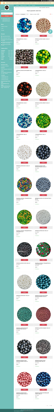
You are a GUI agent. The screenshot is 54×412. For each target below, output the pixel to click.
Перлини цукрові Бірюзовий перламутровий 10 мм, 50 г (41, 296)
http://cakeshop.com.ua (5, 83)
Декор (25, 7)
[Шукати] (11, 13)
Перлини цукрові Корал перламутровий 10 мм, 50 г (22, 393)
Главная (17, 5)
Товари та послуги (20, 7)
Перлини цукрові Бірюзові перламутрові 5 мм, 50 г (22, 328)
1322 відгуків (44, 0)
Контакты (33, 5)
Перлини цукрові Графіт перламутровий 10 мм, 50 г (22, 361)
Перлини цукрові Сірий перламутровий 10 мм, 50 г (41, 166)
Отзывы (2, 30)
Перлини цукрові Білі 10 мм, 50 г (23, 165)
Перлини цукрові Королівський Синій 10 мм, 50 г (42, 393)
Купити (24, 35)
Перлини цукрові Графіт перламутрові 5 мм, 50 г (40, 361)
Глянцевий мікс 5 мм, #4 (21, 134)
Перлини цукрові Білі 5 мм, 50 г (41, 230)
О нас (2, 28)
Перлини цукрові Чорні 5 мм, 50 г (23, 263)
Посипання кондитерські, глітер (33, 7)
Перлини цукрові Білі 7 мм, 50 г (22, 295)
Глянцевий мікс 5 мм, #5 (40, 134)
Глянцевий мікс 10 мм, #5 (40, 70)
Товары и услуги (4, 26)
